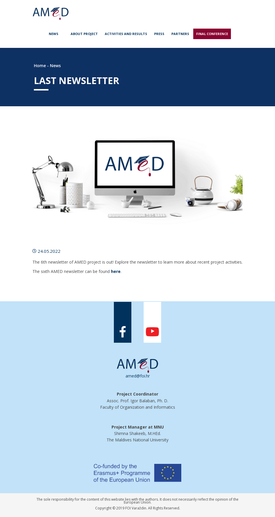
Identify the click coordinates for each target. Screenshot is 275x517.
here (116, 271)
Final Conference (212, 34)
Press (159, 34)
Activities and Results (126, 34)
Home (40, 65)
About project (84, 34)
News (53, 34)
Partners (180, 34)
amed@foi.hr (138, 376)
